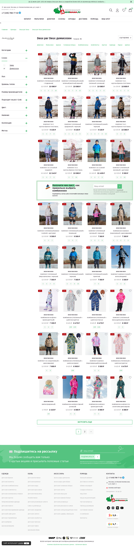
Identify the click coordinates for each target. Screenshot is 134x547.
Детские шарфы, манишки (64, 514)
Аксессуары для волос (62, 478)
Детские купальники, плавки (12, 494)
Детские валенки (34, 482)
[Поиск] (111, 10)
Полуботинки (32, 498)
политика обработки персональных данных (60, 544)
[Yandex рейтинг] (112, 516)
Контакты (83, 518)
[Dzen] (113, 508)
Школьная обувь (34, 530)
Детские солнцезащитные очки (65, 510)
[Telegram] (20, 13)
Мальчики (39, 19)
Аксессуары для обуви (62, 482)
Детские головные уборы (63, 486)
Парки (120, 45)
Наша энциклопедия (87, 498)
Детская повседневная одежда (13, 510)
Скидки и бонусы (86, 490)
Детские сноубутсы (35, 518)
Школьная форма (8, 526)
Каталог (27, 19)
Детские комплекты (9, 490)
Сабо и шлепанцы (34, 506)
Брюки (58, 45)
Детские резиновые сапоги (38, 502)
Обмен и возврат (86, 486)
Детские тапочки (34, 522)
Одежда (112, 45)
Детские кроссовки (35, 490)
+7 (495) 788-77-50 (10, 13)
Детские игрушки (60, 494)
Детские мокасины (35, 494)
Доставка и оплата (87, 482)
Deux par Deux (25, 30)
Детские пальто (7, 506)
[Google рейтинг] (112, 525)
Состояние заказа (86, 510)
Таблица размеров (87, 506)
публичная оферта (81, 544)
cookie (20, 543)
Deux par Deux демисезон (41, 30)
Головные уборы (69, 45)
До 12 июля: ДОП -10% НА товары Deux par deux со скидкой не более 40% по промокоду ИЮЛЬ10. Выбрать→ (67, 2)
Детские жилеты (8, 482)
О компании (84, 514)
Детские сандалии (34, 510)
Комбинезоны (83, 45)
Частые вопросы (86, 502)
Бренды (72, 19)
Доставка (83, 19)
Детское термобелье (9, 518)
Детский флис (7, 522)
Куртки (104, 45)
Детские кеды (33, 486)
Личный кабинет (86, 478)
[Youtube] (122, 508)
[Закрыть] (131, 1)
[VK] (117, 508)
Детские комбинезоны (10, 486)
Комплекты (95, 45)
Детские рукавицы (61, 502)
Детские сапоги (33, 514)
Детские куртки (7, 498)
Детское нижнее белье (62, 498)
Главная (6, 30)
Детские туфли (33, 526)
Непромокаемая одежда (11, 502)
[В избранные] (58, 54)
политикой (120, 190)
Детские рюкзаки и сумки (63, 506)
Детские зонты (59, 490)
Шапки (127, 45)
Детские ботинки (34, 478)
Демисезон (14, 69)
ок (26, 543)
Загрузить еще (84, 422)
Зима (12, 65)
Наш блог (105, 19)
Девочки (51, 19)
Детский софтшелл (9, 514)
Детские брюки (7, 478)
